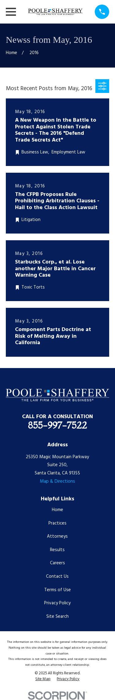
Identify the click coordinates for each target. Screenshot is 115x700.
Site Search (57, 616)
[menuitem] (42, 679)
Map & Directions (57, 481)
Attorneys (57, 536)
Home (57, 510)
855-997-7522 (57, 425)
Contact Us (57, 576)
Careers (57, 563)
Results (57, 550)
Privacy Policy (57, 603)
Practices (57, 523)
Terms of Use (57, 590)
